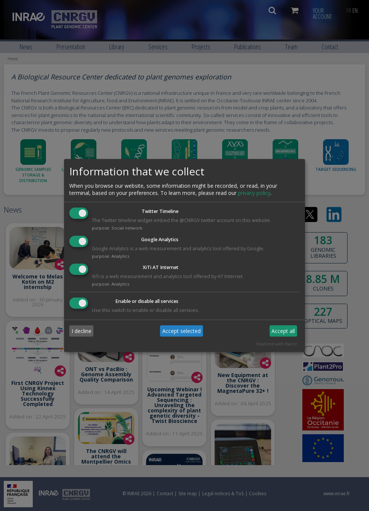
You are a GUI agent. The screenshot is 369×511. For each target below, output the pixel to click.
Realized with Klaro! (276, 344)
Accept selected (181, 331)
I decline (81, 331)
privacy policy (254, 192)
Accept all (283, 331)
